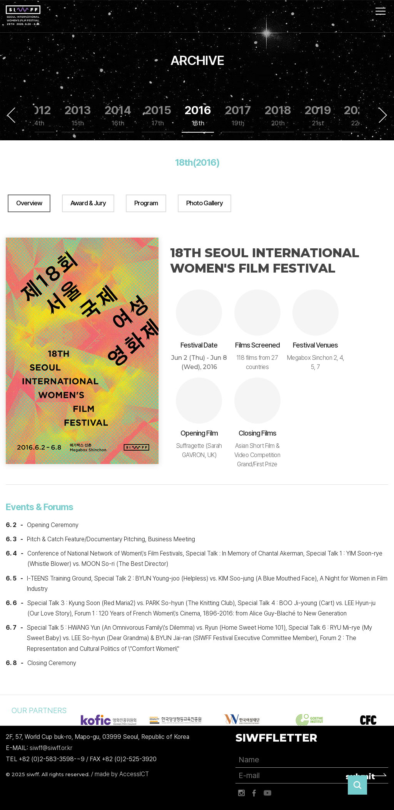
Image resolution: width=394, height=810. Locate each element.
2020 (358, 115)
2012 (38, 115)
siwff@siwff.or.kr (51, 748)
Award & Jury (88, 203)
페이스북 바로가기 (254, 793)
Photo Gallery (204, 203)
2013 (78, 115)
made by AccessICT (122, 774)
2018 (278, 115)
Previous (11, 114)
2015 (158, 115)
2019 (318, 115)
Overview (29, 203)
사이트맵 (381, 11)
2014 (118, 115)
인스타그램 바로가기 (241, 793)
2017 (238, 115)
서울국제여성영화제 (23, 15)
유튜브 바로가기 (267, 793)
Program (146, 203)
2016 (198, 115)
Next (383, 114)
